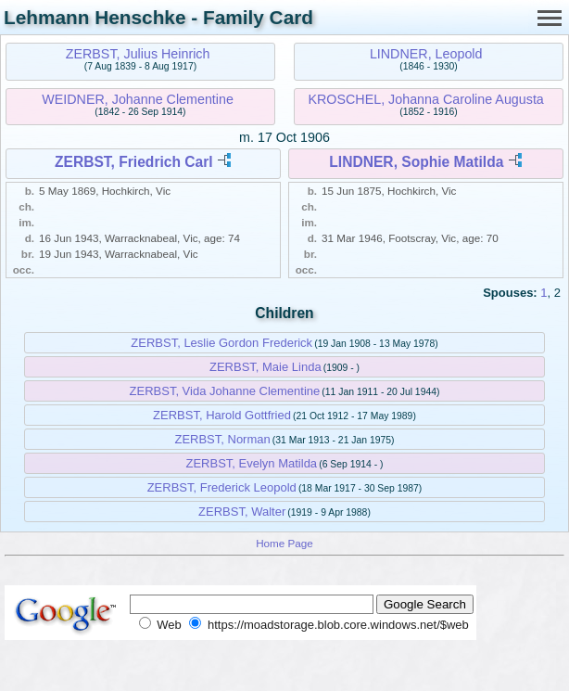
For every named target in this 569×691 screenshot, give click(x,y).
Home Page (284, 543)
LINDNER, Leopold (426, 53)
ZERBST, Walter (241, 511)
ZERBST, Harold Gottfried (222, 415)
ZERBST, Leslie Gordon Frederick (221, 343)
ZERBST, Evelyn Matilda (251, 463)
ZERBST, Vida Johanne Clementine (225, 391)
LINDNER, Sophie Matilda (416, 162)
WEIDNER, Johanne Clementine (138, 99)
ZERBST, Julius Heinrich (138, 53)
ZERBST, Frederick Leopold (222, 487)
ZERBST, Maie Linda (265, 367)
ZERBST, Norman (222, 439)
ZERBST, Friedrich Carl (134, 162)
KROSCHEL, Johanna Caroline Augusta (426, 99)
